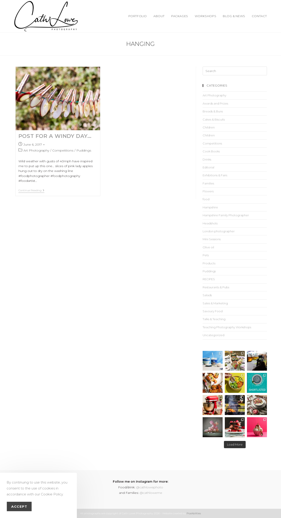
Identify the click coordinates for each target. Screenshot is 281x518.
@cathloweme (151, 493)
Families (208, 183)
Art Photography (36, 150)
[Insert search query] (235, 71)
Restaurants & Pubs (216, 287)
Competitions (62, 150)
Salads (207, 295)
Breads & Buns (213, 111)
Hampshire (210, 207)
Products (209, 263)
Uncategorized (213, 335)
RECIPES (209, 279)
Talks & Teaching (214, 319)
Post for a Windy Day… (55, 136)
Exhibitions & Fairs (215, 175)
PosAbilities (194, 513)
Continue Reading (31, 190)
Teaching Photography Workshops (227, 327)
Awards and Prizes (215, 103)
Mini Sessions (212, 239)
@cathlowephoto (149, 487)
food (206, 199)
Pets (206, 255)
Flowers (208, 191)
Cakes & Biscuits (214, 119)
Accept (19, 506)
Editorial (208, 167)
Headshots (210, 223)
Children (209, 127)
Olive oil (208, 247)
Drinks (207, 159)
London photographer (219, 231)
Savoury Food (213, 311)
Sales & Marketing (215, 303)
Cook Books (211, 151)
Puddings (83, 150)
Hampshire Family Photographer (226, 215)
